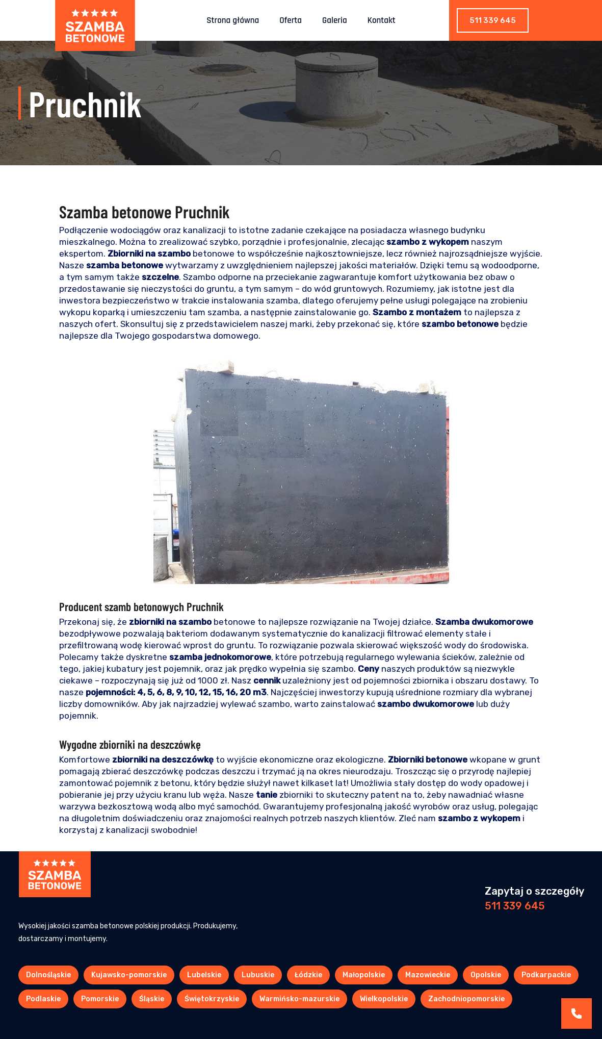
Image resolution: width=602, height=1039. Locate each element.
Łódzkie (308, 975)
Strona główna (232, 20)
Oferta (290, 20)
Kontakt (382, 20)
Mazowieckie (427, 975)
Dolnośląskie (48, 975)
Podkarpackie (546, 975)
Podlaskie (43, 999)
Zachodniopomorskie (466, 999)
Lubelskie (204, 975)
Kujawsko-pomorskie (129, 975)
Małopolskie (364, 975)
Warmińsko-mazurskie (299, 999)
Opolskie (485, 975)
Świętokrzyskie (212, 999)
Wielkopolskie (384, 999)
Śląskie (151, 999)
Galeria (334, 20)
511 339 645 (492, 20)
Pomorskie (100, 999)
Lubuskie (258, 975)
